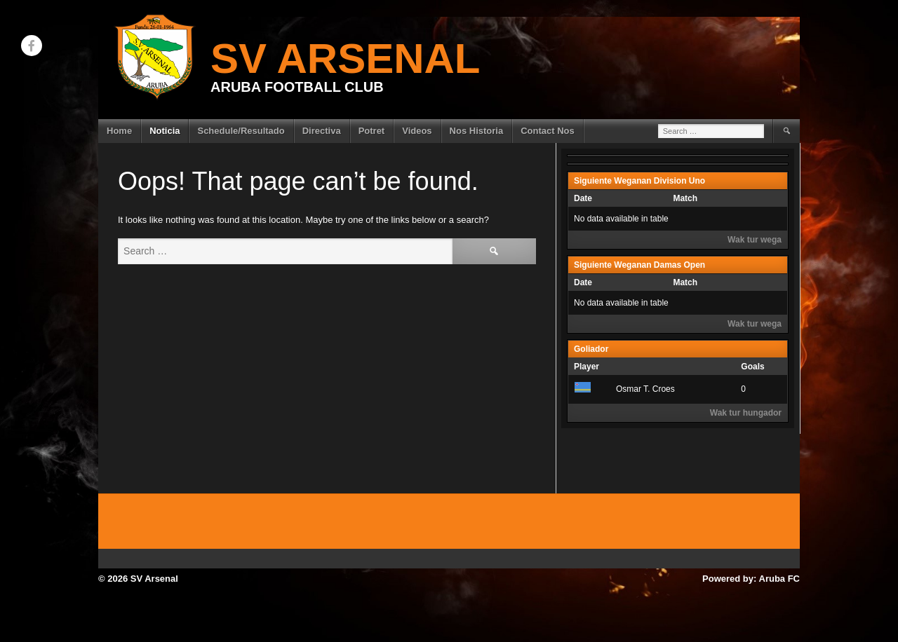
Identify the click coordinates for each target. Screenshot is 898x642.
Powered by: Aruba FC (751, 578)
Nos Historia (477, 130)
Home (119, 130)
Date (583, 198)
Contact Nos (548, 130)
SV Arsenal (345, 58)
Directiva (321, 130)
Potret (371, 130)
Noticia (164, 130)
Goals (752, 366)
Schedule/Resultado (240, 130)
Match (685, 198)
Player (586, 366)
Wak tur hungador (746, 413)
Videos (416, 130)
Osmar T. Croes (624, 389)
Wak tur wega (755, 240)
